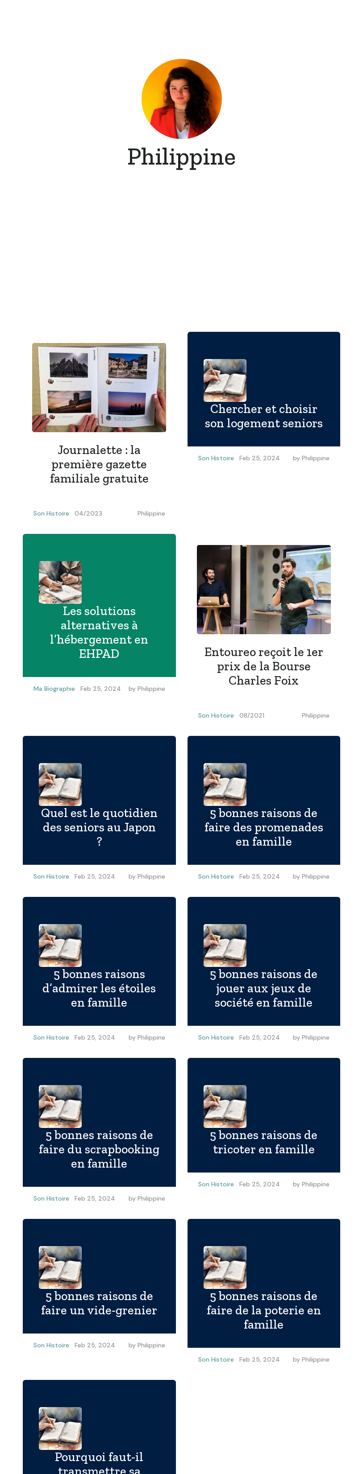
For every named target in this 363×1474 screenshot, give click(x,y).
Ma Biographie (54, 689)
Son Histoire (51, 513)
